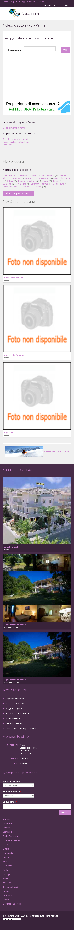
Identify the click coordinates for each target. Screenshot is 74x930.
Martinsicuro (58, 183)
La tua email (10, 801)
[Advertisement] (37, 78)
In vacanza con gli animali (17, 713)
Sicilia (5, 878)
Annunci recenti (13, 718)
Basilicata (7, 823)
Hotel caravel (11, 547)
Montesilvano (48, 175)
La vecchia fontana (14, 355)
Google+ (10, 924)
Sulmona (7, 183)
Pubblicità (24, 763)
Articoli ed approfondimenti (15, 139)
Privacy (23, 745)
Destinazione (14, 50)
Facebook (3, 924)
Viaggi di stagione (14, 708)
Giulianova (15, 178)
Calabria (6, 827)
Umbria (6, 891)
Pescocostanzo (10, 186)
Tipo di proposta (12, 791)
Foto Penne (8, 144)
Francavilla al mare (61, 178)
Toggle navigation (5, 13)
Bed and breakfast (14, 723)
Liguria (6, 848)
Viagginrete (30, 13)
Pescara (23, 175)
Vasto (34, 175)
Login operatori (50, 5)
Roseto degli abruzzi (27, 181)
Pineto (56, 181)
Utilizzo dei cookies (28, 747)
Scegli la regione (12, 781)
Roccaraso (44, 178)
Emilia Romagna (10, 836)
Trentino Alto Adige (12, 887)
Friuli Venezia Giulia (11, 840)
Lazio (5, 844)
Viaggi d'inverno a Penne (14, 127)
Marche (6, 857)
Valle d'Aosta (9, 895)
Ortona (10, 181)
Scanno (38, 186)
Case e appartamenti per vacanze (21, 728)
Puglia (5, 870)
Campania (7, 832)
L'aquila (44, 181)
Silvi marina (21, 183)
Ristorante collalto (13, 277)
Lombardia (8, 853)
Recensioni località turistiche (16, 142)
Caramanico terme (39, 183)
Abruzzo (6, 819)
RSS (23, 924)
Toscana (7, 882)
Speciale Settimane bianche (37, 451)
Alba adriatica (9, 175)
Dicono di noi (26, 753)
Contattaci (65, 5)
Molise (6, 861)
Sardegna (7, 874)
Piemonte (7, 865)
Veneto (6, 899)
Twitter (16, 924)
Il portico (8, 432)
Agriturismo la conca (15, 624)
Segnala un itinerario (15, 698)
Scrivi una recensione (15, 703)
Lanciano (26, 186)
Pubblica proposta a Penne (17, 193)
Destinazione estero (12, 903)
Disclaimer (24, 750)
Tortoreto (29, 178)
